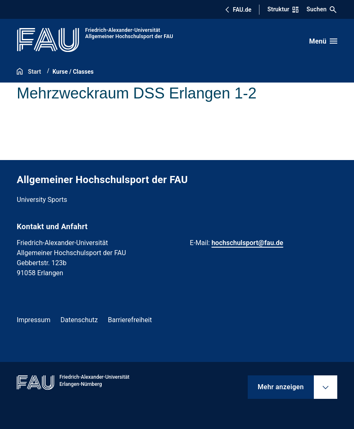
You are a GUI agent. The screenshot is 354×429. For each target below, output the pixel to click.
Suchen (322, 9)
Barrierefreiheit (130, 320)
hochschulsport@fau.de (247, 243)
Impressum (34, 320)
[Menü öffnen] (323, 41)
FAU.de (238, 9)
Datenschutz (79, 320)
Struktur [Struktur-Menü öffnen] (282, 9)
